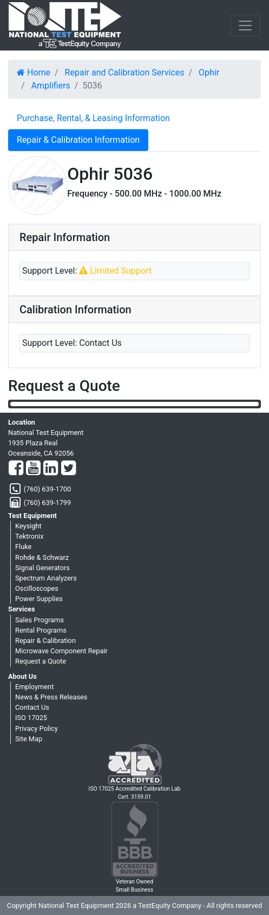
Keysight (28, 526)
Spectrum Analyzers (46, 578)
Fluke (23, 546)
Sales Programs (39, 620)
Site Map (28, 739)
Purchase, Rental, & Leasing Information (93, 118)
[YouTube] (33, 468)
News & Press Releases (51, 697)
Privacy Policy (36, 728)
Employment (34, 687)
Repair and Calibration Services (125, 72)
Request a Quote (40, 661)
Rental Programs (41, 630)
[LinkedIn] (50, 468)
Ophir (209, 72)
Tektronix (29, 536)
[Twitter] (68, 468)
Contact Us (32, 707)
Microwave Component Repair (61, 651)
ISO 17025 (31, 718)
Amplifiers (50, 85)
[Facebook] (16, 468)
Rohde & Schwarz (42, 557)
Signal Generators (42, 568)
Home (33, 72)
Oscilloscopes (36, 588)
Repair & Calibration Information (78, 140)
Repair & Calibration (45, 640)
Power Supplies (39, 599)
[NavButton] (245, 25)
